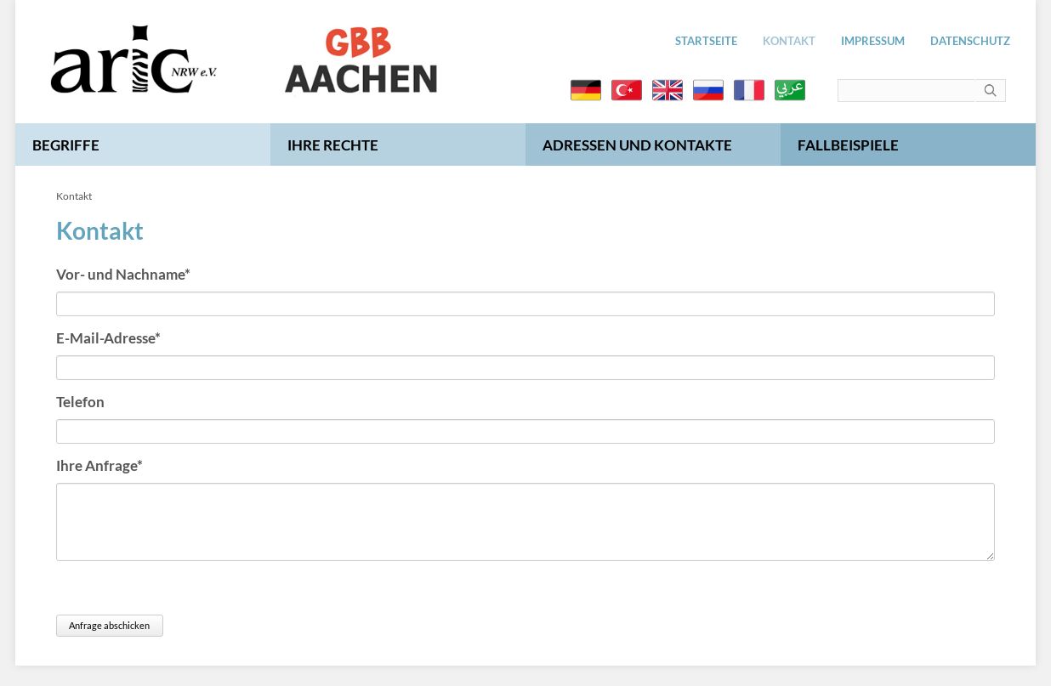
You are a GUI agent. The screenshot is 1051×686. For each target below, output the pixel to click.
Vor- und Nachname (123, 273)
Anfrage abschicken (109, 625)
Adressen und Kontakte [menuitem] (637, 145)
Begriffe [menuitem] (65, 145)
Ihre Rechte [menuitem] (332, 145)
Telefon (80, 402)
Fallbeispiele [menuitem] (848, 145)
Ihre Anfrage (99, 464)
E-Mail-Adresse (108, 336)
